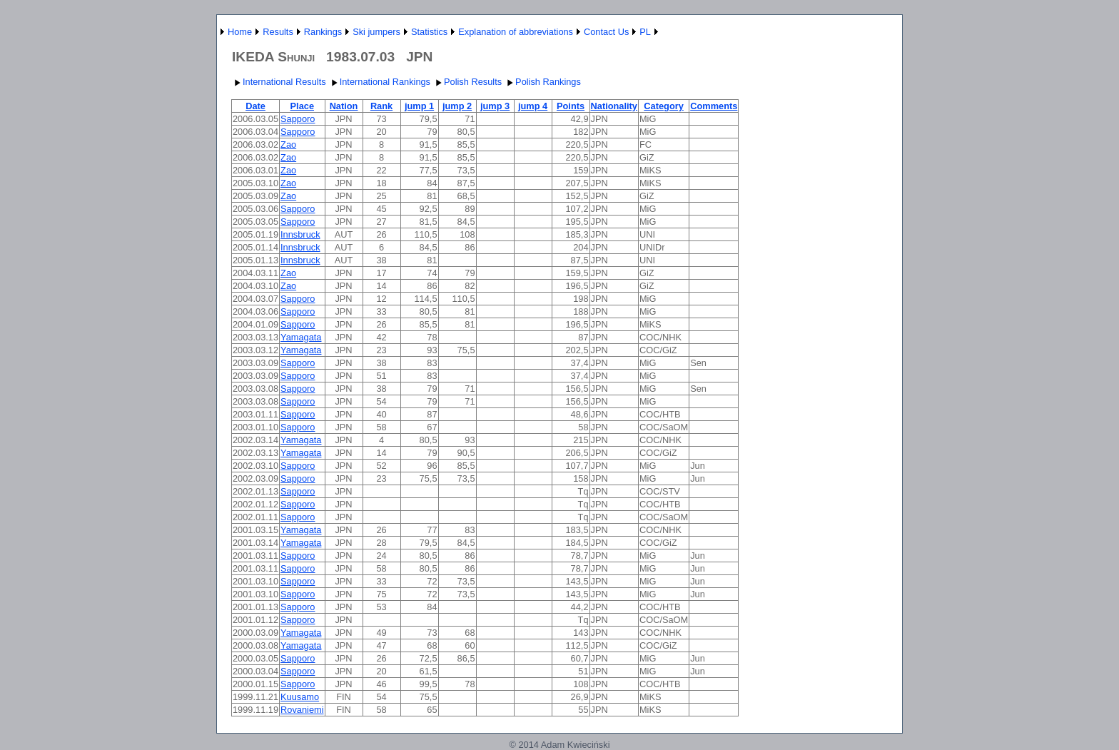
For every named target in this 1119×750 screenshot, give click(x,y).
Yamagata (300, 337)
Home (240, 31)
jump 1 (419, 106)
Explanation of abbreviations (515, 31)
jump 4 (532, 106)
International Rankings (379, 81)
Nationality (614, 106)
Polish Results (467, 81)
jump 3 (495, 106)
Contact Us (606, 31)
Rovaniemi (301, 709)
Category (663, 106)
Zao (288, 144)
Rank (381, 106)
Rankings (323, 31)
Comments (713, 106)
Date (255, 106)
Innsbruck (300, 234)
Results (278, 31)
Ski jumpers (376, 31)
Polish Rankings (542, 81)
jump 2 (457, 106)
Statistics (429, 31)
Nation (344, 106)
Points (570, 106)
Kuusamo (299, 696)
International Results (278, 81)
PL (645, 31)
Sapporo (297, 118)
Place (302, 106)
